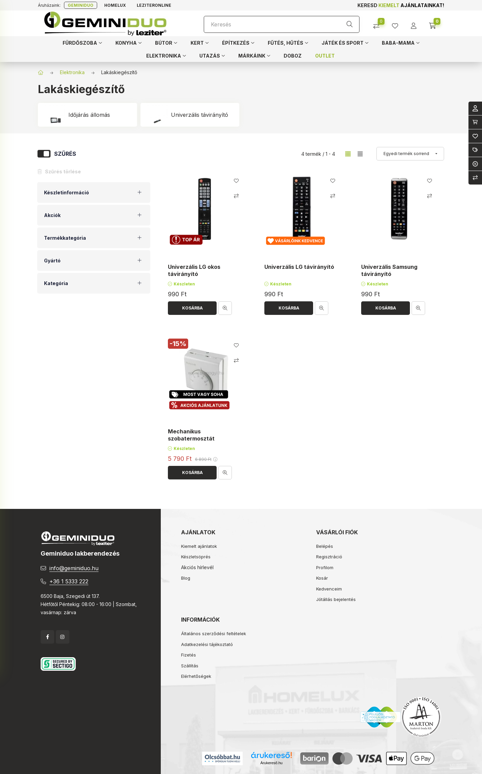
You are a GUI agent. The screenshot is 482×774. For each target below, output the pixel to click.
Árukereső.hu (271, 763)
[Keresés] (281, 24)
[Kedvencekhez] (236, 181)
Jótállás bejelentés (336, 599)
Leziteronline (154, 5)
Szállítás (189, 665)
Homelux (115, 5)
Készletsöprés (196, 556)
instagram (62, 637)
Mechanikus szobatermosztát (191, 435)
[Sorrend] (410, 153)
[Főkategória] (40, 72)
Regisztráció (329, 556)
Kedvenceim (329, 589)
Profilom (324, 567)
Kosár (322, 578)
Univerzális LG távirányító (299, 266)
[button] (82, 42)
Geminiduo (80, 5)
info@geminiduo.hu (73, 568)
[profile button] (397, 23)
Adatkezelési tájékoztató (207, 644)
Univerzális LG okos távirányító (194, 270)
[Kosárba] (192, 308)
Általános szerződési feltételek (213, 633)
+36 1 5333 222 (68, 581)
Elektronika (72, 72)
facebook (47, 637)
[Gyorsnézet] (225, 308)
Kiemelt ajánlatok (199, 546)
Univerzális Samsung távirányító (389, 270)
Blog (185, 578)
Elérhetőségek (196, 676)
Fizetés (188, 655)
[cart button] (435, 23)
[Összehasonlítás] (379, 23)
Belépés (324, 546)
